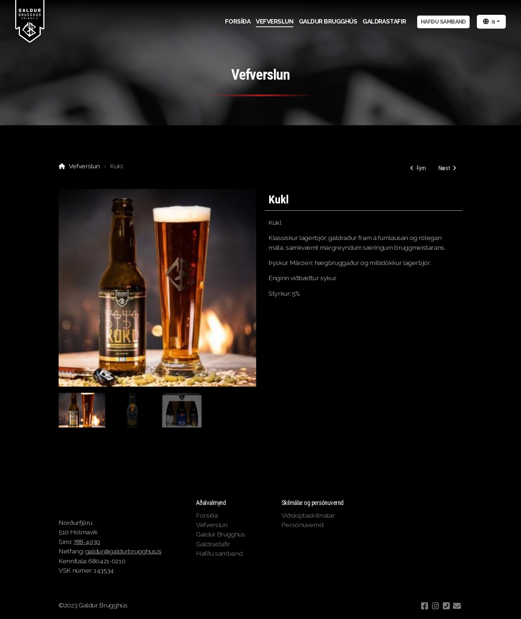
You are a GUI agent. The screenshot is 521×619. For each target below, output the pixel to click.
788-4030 (86, 542)
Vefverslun (84, 166)
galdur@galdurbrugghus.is (123, 551)
